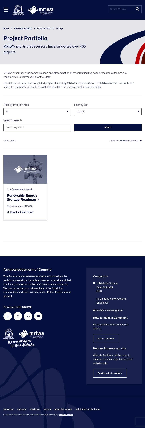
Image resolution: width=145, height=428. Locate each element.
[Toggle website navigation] (6, 10)
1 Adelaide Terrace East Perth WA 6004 (107, 287)
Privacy (47, 409)
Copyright (21, 409)
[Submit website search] (137, 9)
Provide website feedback (110, 373)
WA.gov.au (8, 409)
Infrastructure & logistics (22, 189)
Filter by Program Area (37, 109)
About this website (63, 409)
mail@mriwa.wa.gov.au (110, 310)
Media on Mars (66, 415)
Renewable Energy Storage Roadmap (22, 197)
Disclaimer (35, 409)
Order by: (114, 140)
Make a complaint (106, 338)
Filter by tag (108, 109)
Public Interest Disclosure (88, 409)
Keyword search (12, 120)
